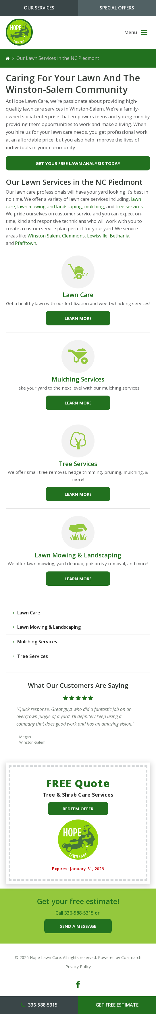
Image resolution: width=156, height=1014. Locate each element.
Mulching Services (78, 379)
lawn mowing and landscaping (49, 206)
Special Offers (117, 8)
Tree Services (78, 463)
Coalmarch (131, 957)
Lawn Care (78, 294)
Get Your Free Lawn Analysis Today (78, 163)
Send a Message (78, 926)
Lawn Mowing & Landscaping (78, 555)
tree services (129, 206)
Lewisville (97, 236)
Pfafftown (25, 243)
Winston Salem (44, 236)
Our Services (39, 8)
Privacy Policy (78, 966)
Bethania (119, 236)
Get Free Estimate (117, 1005)
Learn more (78, 318)
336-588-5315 (79, 913)
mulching (94, 206)
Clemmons (73, 236)
